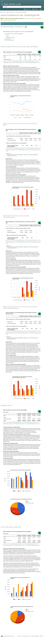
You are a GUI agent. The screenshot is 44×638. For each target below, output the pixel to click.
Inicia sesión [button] (35, 9)
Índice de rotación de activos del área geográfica (14, 33)
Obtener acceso (27, 9)
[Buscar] (22, 7)
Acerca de (19, 636)
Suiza (8, 36)
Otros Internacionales (10, 37)
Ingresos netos (7, 38)
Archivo (4, 12)
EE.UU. (8, 34)
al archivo (21, 18)
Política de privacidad (35, 636)
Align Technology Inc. (10, 12)
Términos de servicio (26, 636)
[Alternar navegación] (2, 1)
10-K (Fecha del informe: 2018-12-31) (33, 62)
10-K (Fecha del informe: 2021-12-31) (30, 61)
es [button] (41, 9)
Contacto (41, 636)
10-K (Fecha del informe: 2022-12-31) (17, 61)
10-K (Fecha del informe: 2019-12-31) (20, 62)
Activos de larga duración (9, 40)
